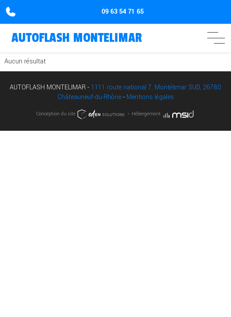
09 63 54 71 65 (122, 11)
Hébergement (163, 114)
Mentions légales (150, 97)
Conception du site (81, 114)
